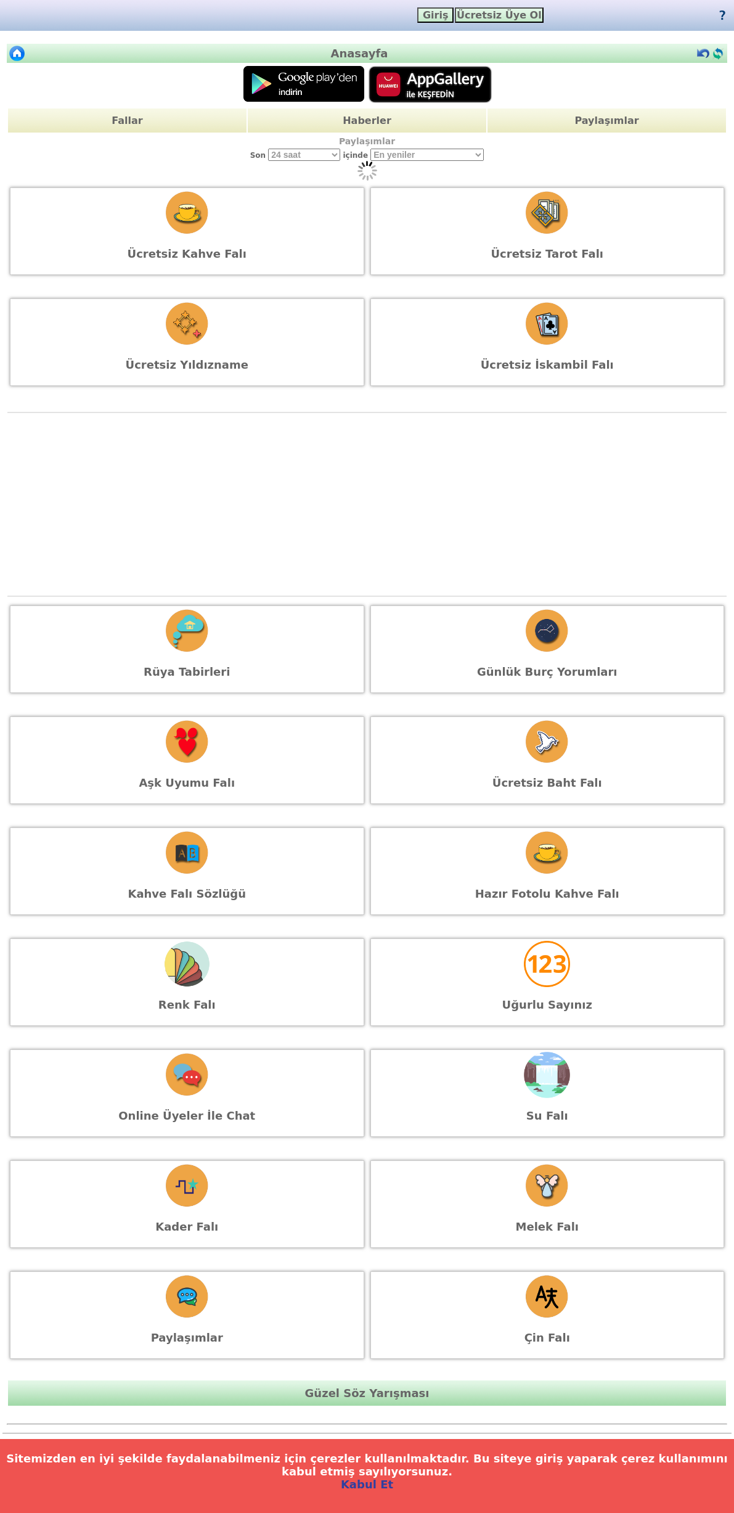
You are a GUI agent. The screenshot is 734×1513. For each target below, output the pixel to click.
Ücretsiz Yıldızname (187, 364)
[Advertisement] (367, 504)
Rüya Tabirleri (187, 671)
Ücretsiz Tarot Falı (547, 253)
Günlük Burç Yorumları (547, 671)
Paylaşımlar (606, 120)
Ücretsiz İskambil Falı (547, 364)
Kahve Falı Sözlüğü (187, 893)
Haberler (367, 120)
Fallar (127, 120)
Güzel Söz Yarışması (367, 1393)
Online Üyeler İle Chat (186, 1115)
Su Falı (547, 1115)
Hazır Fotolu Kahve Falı (547, 893)
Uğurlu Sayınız (547, 1004)
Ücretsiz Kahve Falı (187, 253)
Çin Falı (547, 1337)
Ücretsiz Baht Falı (547, 782)
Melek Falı (547, 1226)
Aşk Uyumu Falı (187, 782)
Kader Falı (186, 1226)
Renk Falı (187, 1004)
